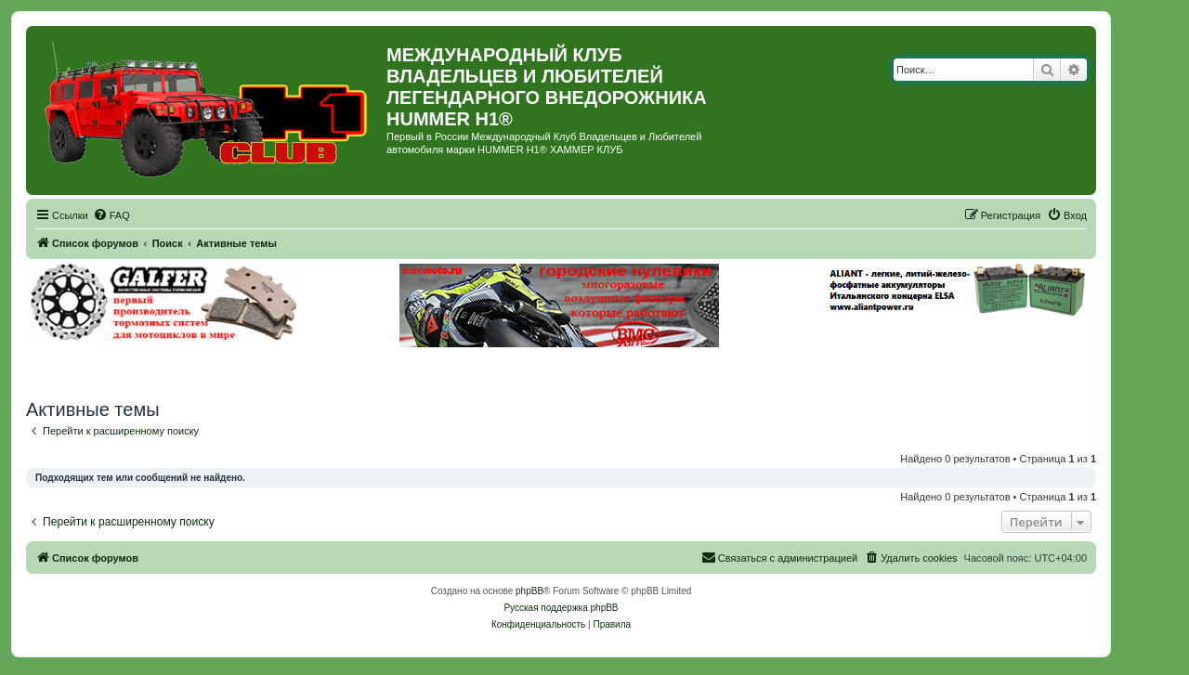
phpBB (529, 591)
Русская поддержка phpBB (560, 608)
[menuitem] (111, 215)
